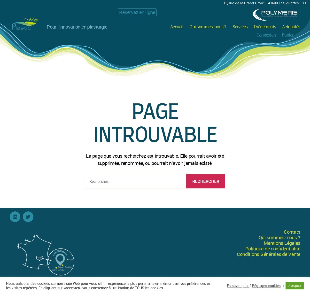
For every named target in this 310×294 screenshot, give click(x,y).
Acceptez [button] (294, 285)
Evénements (265, 27)
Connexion (266, 35)
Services (240, 27)
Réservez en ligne (137, 12)
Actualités (291, 27)
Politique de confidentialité (272, 248)
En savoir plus (238, 286)
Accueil (177, 27)
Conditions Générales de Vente (268, 254)
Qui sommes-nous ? (207, 27)
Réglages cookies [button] (266, 286)
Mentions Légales (282, 243)
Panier (288, 35)
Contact (292, 232)
